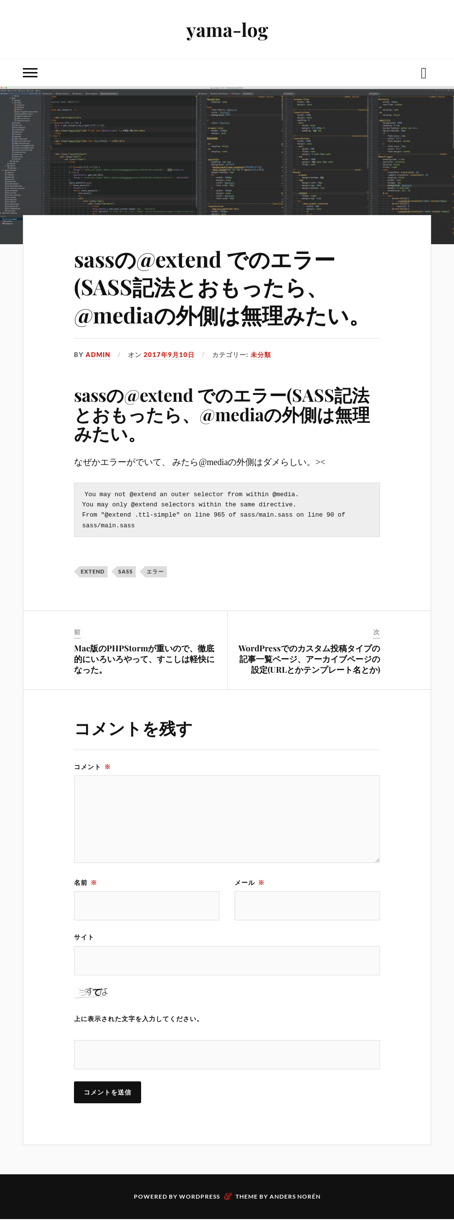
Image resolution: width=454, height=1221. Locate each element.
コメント (92, 768)
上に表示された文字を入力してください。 (138, 1020)
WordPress (199, 1198)
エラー (155, 573)
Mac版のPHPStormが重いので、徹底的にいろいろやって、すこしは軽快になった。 (144, 661)
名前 (85, 884)
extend (93, 573)
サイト (84, 939)
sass (125, 573)
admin (98, 355)
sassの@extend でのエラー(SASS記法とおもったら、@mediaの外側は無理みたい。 (222, 286)
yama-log (227, 29)
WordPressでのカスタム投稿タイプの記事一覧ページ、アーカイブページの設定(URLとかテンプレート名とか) (309, 661)
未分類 (261, 355)
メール (250, 884)
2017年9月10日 (169, 355)
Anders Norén (295, 1198)
